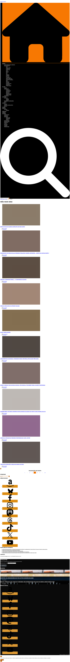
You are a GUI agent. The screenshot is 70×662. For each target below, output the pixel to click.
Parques (8, 118)
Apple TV (8, 69)
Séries (3, 63)
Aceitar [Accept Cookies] (2, 659)
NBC (7, 80)
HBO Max (8, 91)
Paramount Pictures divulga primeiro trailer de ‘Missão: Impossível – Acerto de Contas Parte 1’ (24, 253)
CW (6, 73)
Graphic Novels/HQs (8, 105)
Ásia (7, 70)
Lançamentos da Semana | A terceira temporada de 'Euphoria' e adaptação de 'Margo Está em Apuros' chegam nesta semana (24, 549)
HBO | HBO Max (9, 78)
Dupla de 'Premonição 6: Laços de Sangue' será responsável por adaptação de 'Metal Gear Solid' (19, 552)
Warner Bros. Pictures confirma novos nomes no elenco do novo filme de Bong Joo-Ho (23, 411)
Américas (8, 68)
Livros (5, 104)
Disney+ (7, 74)
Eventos (4, 111)
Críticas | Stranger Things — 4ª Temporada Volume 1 (13, 279)
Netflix (7, 81)
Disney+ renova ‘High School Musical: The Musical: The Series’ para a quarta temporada (22, 385)
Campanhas (6, 114)
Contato (6, 115)
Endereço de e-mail (4, 563)
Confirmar (4, 565)
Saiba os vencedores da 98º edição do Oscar (14, 574)
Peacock (8, 84)
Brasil (7, 71)
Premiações (6, 126)
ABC (7, 66)
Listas (5, 123)
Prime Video (8, 85)
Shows (7, 110)
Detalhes (8, 117)
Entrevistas (6, 121)
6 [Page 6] (37, 472)
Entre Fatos (6, 120)
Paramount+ (8, 83)
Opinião (6, 124)
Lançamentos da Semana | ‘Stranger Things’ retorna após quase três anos (19, 358)
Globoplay (8, 77)
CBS (7, 72)
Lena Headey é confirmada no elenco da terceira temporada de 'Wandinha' (15, 551)
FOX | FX (7, 76)
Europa (7, 75)
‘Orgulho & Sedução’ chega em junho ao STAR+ (12, 464)
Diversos (6, 116)
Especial (6, 122)
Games (3, 107)
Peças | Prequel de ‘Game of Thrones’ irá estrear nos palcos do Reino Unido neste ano (27, 581)
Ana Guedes (4, 228)
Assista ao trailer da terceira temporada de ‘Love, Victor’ (15, 438)
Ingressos (6, 95)
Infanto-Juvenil (9, 79)
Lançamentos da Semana (9, 64)
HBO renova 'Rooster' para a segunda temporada (11, 550)
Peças (7, 119)
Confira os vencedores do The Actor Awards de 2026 (16, 578)
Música (4, 108)
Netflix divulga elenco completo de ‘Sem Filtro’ (12, 226)
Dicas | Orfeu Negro (5, 332)
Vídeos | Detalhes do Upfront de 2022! (9, 305)
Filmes (3, 86)
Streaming (6, 88)
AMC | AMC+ (8, 67)
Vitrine (5, 125)
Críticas (4, 96)
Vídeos (4, 112)
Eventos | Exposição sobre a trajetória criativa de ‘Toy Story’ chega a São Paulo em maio (28, 570)
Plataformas (7, 65)
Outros (7, 82)
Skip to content (3, 1)
